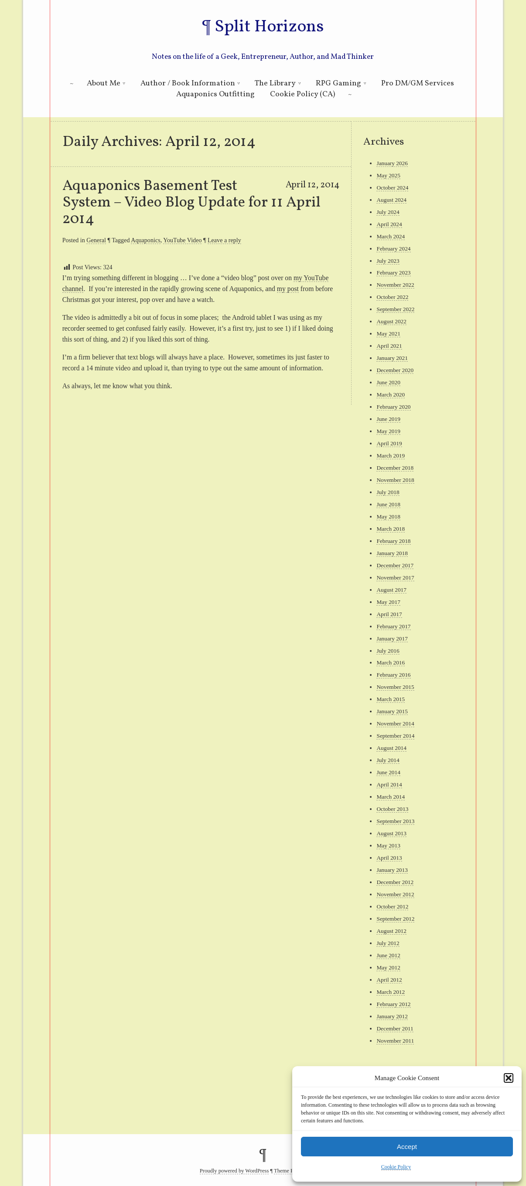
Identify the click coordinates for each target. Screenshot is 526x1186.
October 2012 (392, 906)
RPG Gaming (338, 83)
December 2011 (394, 1028)
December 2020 (394, 370)
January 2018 (391, 553)
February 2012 (393, 1004)
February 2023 (393, 272)
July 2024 (387, 212)
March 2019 (390, 455)
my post (288, 288)
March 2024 (390, 236)
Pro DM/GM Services (417, 83)
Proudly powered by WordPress (234, 1171)
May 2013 (388, 845)
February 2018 (393, 541)
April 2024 (389, 224)
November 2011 (395, 1040)
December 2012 (394, 882)
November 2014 (395, 723)
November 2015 (395, 687)
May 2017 (388, 602)
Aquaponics (145, 240)
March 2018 (390, 528)
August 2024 (391, 200)
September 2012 (395, 918)
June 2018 (388, 504)
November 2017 (395, 577)
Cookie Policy (396, 1167)
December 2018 (394, 467)
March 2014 (390, 796)
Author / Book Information (187, 83)
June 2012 (388, 955)
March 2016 (390, 662)
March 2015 (390, 699)
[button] (508, 1078)
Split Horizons (269, 27)
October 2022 (392, 297)
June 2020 (388, 382)
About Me (103, 83)
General (96, 240)
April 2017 (389, 614)
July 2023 (387, 261)
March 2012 (390, 992)
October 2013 (392, 809)
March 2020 (390, 394)
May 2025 (388, 175)
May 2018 (388, 516)
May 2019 (388, 431)
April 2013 (389, 857)
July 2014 (387, 760)
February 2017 (393, 626)
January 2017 (391, 638)
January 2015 (391, 711)
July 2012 (387, 943)
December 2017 (394, 565)
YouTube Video (182, 240)
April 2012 (389, 979)
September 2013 (395, 821)
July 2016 (387, 650)
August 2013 (391, 833)
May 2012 (388, 967)
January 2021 (391, 358)
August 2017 (391, 589)
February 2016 (393, 674)
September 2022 (395, 309)
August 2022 (391, 321)
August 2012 (391, 931)
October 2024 (392, 187)
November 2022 (395, 284)
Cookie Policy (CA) (302, 94)
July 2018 (387, 492)
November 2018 (395, 480)
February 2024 (393, 248)
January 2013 (391, 870)
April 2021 (389, 345)
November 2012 (395, 894)
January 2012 (391, 1016)
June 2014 (388, 772)
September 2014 (395, 735)
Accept (407, 1146)
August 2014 (391, 748)
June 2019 (388, 419)
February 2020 (393, 406)
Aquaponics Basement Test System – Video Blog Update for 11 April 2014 (191, 203)
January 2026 (391, 163)
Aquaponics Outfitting (215, 94)
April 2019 (389, 443)
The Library (275, 83)
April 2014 (389, 784)
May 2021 (388, 333)
